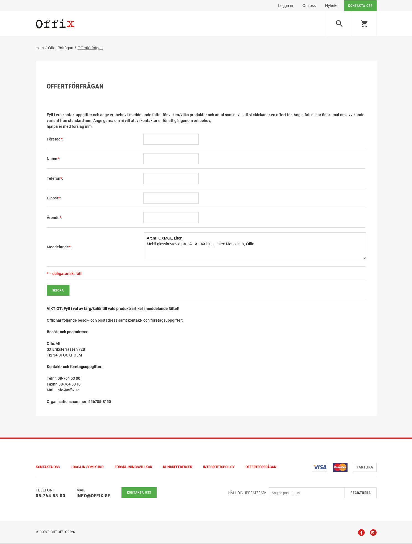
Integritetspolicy (218, 468)
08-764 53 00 (50, 496)
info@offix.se (93, 496)
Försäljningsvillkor (133, 468)
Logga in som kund (87, 468)
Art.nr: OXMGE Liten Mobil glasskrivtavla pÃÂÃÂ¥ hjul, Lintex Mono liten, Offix (255, 247)
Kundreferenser (177, 468)
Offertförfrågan (60, 48)
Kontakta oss (139, 493)
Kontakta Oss (47, 468)
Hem (40, 48)
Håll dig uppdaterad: (247, 493)
